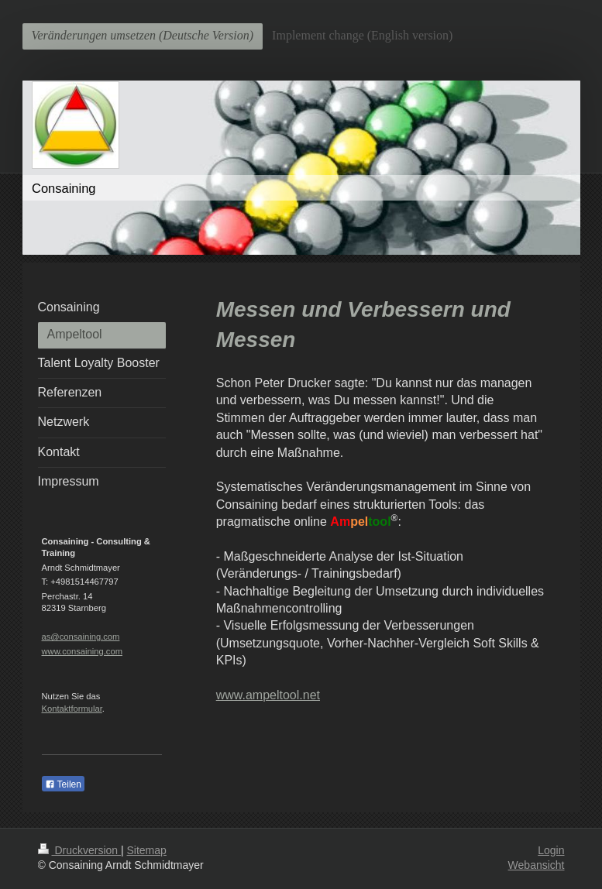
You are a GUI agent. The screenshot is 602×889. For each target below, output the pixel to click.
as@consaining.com (81, 636)
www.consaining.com (82, 651)
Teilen (63, 784)
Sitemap (147, 850)
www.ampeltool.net (268, 695)
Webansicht (536, 865)
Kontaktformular (72, 708)
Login (551, 850)
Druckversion (79, 850)
